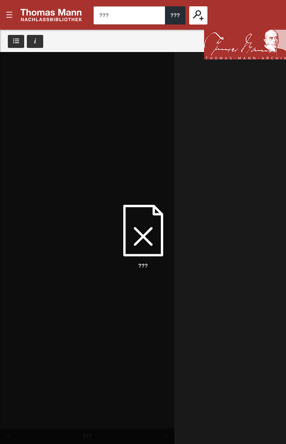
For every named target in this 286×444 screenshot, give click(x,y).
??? (51, 15)
